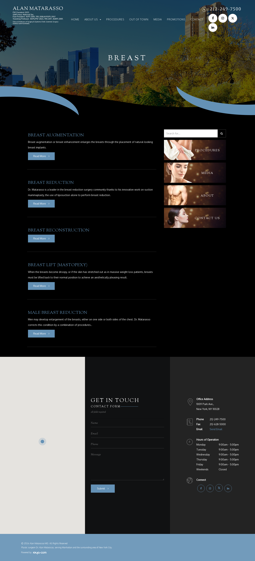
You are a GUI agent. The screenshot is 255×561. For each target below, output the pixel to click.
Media (158, 19)
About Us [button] (92, 19)
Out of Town (138, 19)
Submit (101, 487)
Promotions (176, 19)
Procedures (115, 19)
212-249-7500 (225, 9)
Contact (197, 19)
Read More (39, 155)
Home (75, 19)
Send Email (216, 427)
